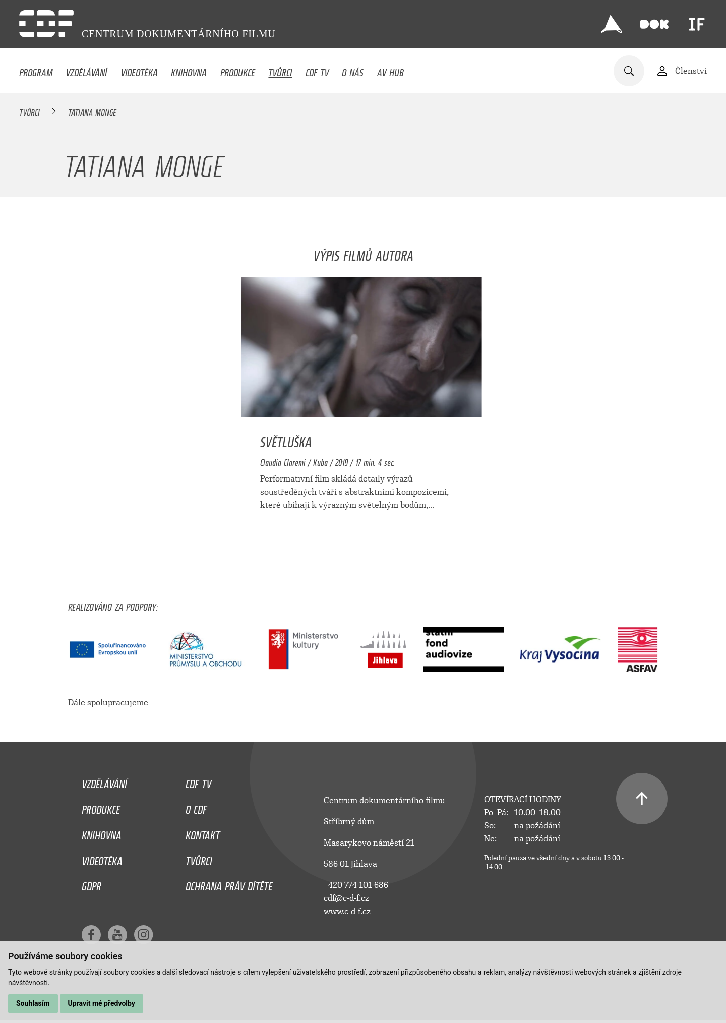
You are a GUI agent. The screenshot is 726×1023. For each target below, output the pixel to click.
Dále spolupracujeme (108, 702)
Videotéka (139, 70)
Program (35, 70)
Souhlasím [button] (33, 1003)
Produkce (237, 70)
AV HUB (390, 70)
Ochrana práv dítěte (229, 883)
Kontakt (203, 833)
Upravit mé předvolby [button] (101, 1003)
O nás (353, 70)
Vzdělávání (86, 70)
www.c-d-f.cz (347, 911)
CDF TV (317, 70)
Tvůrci (280, 70)
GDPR (91, 883)
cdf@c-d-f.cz (346, 898)
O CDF (196, 807)
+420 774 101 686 (356, 885)
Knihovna (189, 70)
